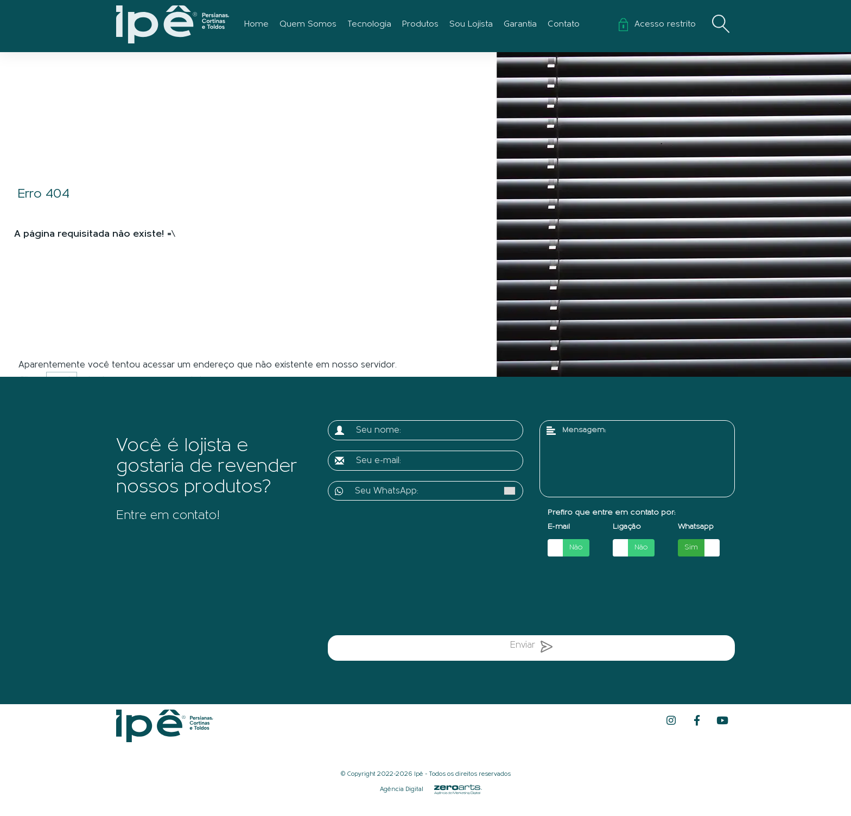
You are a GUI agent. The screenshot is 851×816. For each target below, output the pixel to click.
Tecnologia (369, 24)
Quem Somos (308, 24)
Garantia (520, 24)
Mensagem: (584, 430)
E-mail (559, 527)
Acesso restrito (657, 24)
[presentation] (440, 598)
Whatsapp (696, 527)
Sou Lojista (471, 24)
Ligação (627, 527)
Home (256, 24)
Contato (564, 24)
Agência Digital (401, 789)
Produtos (420, 24)
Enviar (531, 649)
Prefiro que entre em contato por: (611, 513)
